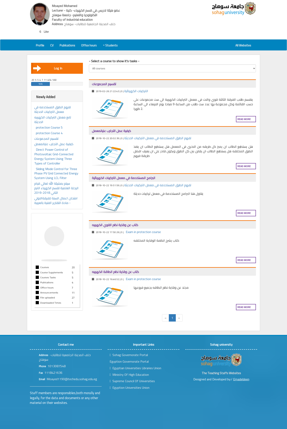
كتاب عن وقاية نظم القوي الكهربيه (115, 225)
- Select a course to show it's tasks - (114, 61)
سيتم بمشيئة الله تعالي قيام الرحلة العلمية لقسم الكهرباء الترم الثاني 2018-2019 (56, 188)
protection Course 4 (49, 133)
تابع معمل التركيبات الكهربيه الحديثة (52, 119)
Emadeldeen (241, 379)
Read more (244, 119)
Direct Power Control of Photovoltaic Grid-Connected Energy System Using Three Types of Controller (53, 156)
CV (52, 45)
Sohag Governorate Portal (129, 355)
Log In (47, 68)
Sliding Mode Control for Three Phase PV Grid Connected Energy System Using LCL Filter (56, 173)
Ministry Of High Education (129, 375)
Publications (67, 45)
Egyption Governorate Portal (129, 361)
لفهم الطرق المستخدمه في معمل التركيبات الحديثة (52, 109)
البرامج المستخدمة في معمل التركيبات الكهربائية (123, 178)
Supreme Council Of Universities (132, 381)
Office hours (89, 45)
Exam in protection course (143, 232)
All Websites (243, 45)
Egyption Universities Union (129, 388)
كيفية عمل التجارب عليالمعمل (53, 144)
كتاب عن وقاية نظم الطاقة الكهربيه (115, 272)
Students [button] (110, 45)
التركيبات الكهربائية (136, 91)
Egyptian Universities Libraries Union (135, 368)
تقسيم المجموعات (46, 138)
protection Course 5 (49, 127)
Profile (40, 45)
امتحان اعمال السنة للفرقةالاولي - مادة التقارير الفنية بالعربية (56, 200)
